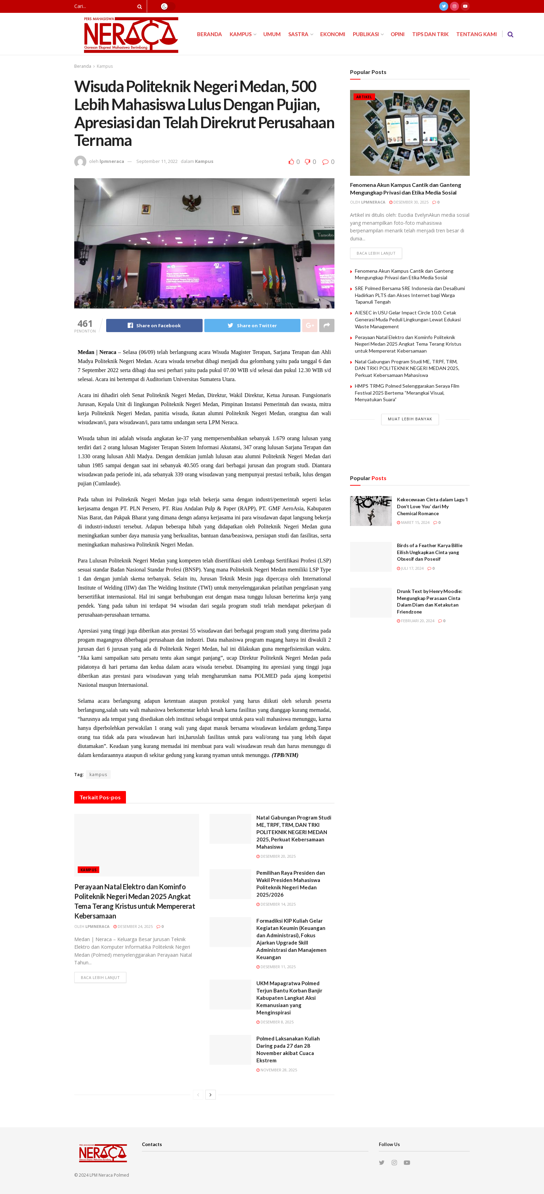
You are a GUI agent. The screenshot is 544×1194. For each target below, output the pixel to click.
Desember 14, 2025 (276, 904)
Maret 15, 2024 (413, 522)
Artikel (364, 96)
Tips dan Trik (430, 34)
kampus (98, 774)
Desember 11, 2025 (276, 966)
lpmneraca (112, 161)
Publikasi (366, 34)
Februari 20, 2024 (415, 620)
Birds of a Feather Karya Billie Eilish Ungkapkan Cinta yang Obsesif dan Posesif (429, 552)
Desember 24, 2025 (133, 926)
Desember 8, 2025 (275, 1021)
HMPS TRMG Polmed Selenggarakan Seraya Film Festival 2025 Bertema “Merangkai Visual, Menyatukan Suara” (407, 392)
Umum (272, 34)
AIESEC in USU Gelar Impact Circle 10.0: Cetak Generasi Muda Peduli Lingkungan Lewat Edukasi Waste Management (408, 319)
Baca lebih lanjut (100, 977)
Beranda (209, 34)
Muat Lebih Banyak (410, 418)
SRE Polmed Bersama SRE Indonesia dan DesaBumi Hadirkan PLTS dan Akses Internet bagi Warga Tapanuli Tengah (410, 295)
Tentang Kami (476, 34)
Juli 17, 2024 (410, 568)
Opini (398, 34)
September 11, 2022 (157, 161)
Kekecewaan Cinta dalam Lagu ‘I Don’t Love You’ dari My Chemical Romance (432, 506)
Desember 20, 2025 (276, 856)
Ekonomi (332, 34)
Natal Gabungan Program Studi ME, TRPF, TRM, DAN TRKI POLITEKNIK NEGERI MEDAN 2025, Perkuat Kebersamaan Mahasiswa (293, 832)
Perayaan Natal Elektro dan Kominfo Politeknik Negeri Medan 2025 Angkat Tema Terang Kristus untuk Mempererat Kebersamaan (408, 344)
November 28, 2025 (276, 1069)
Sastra (298, 34)
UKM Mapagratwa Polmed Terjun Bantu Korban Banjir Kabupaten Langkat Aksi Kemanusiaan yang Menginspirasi (289, 997)
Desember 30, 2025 (408, 202)
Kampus (241, 34)
